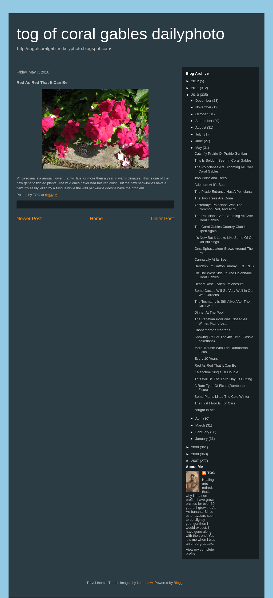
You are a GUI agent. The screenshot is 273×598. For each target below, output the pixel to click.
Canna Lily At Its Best (210, 259)
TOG (211, 473)
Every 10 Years (206, 359)
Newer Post (29, 218)
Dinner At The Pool (208, 312)
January (202, 439)
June (199, 141)
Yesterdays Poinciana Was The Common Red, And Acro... (218, 207)
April (199, 418)
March (200, 425)
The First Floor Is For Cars (214, 403)
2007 (195, 461)
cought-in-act (204, 410)
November (203, 107)
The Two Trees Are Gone (213, 198)
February (202, 432)
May (199, 148)
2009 (195, 447)
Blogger (180, 583)
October (202, 114)
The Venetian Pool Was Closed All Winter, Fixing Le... (220, 321)
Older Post (162, 218)
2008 (195, 454)
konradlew (145, 583)
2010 (195, 95)
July (199, 134)
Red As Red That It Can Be (215, 365)
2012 (195, 81)
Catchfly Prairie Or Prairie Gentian (220, 153)
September (204, 121)
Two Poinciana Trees (210, 178)
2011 (195, 88)
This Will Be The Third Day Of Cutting (223, 379)
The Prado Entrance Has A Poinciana (223, 192)
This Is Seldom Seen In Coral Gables (222, 160)
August (201, 127)
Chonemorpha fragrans (212, 330)
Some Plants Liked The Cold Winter (221, 397)
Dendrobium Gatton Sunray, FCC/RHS (224, 266)
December (203, 101)
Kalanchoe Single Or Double (216, 372)
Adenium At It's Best (209, 185)
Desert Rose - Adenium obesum (218, 284)
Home (96, 218)
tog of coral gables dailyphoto (121, 34)
